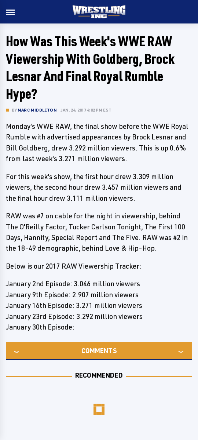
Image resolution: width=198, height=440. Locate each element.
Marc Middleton (37, 110)
